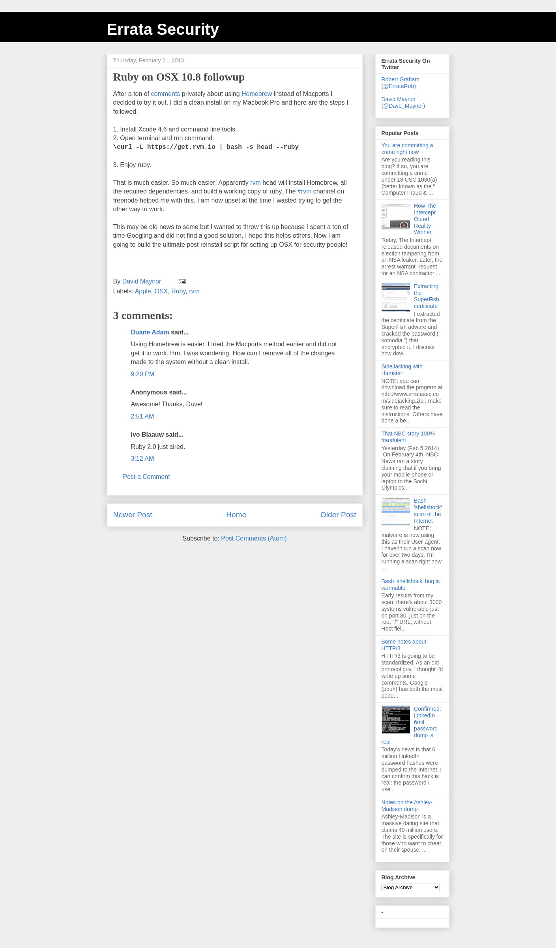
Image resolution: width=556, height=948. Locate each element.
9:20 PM (143, 374)
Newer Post (132, 515)
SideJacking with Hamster (402, 369)
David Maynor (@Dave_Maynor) (403, 102)
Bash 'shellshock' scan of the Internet (428, 510)
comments (165, 93)
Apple (143, 291)
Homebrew (256, 93)
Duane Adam (150, 332)
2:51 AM (142, 416)
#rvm (305, 191)
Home (236, 515)
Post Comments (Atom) (253, 538)
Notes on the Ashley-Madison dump (407, 805)
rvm (255, 182)
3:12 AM (142, 458)
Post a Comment (146, 476)
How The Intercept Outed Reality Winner (425, 219)
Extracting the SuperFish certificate (426, 296)
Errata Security (163, 29)
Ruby (178, 291)
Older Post (338, 515)
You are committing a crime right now (407, 148)
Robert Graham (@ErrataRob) (400, 82)
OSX (161, 291)
